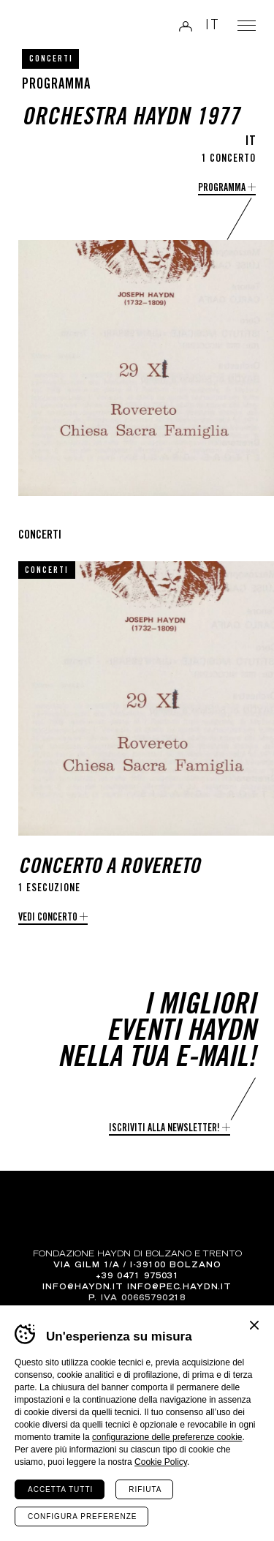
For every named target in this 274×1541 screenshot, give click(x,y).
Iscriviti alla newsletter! (164, 1129)
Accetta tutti (60, 1489)
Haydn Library (47, 27)
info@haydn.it (82, 1287)
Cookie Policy (160, 1462)
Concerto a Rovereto (109, 868)
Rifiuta (145, 1489)
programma (222, 189)
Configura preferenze (82, 1516)
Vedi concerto (47, 918)
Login (185, 25)
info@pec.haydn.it (179, 1287)
